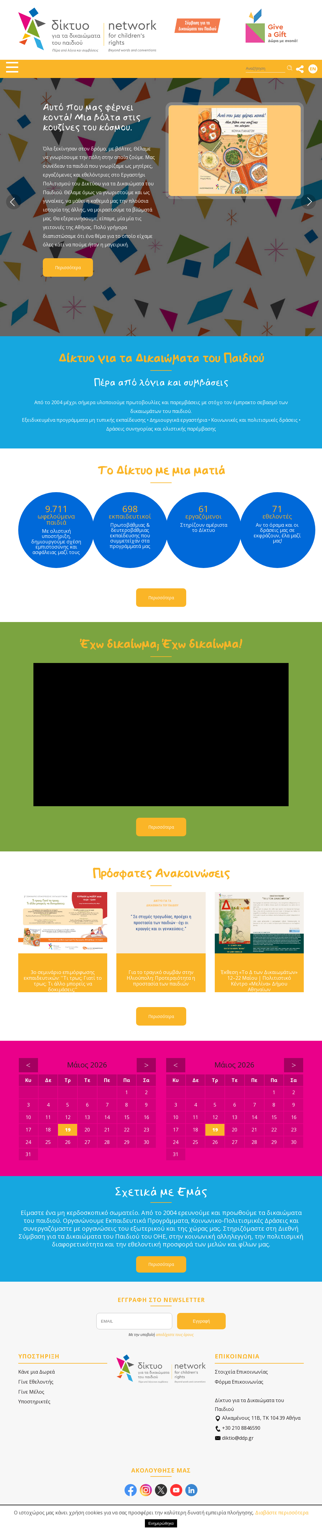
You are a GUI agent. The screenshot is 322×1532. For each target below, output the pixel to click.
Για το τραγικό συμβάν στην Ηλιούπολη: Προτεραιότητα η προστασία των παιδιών (161, 978)
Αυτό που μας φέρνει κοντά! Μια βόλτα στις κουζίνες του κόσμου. (92, 117)
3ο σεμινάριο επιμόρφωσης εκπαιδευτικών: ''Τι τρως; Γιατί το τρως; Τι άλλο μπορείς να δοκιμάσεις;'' (63, 981)
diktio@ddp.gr (234, 1438)
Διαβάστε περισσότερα (281, 1512)
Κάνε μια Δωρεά (36, 1371)
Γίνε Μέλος (31, 1391)
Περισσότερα (68, 267)
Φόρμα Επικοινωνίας (239, 1381)
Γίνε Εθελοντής (35, 1381)
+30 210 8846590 (237, 1428)
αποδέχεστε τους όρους (175, 1334)
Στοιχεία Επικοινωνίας (241, 1371)
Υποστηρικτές (34, 1401)
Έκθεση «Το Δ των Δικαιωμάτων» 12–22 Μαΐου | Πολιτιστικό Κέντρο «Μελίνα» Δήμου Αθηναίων (259, 981)
